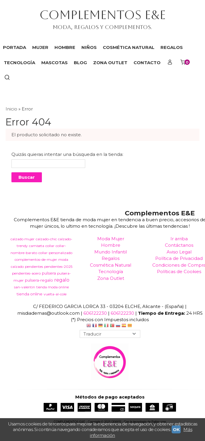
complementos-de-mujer (36, 259)
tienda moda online (52, 287)
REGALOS (171, 47)
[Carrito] (184, 62)
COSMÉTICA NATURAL (128, 47)
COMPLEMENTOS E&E (103, 15)
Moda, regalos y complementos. (102, 27)
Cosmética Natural (110, 265)
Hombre (110, 245)
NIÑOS (89, 47)
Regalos (110, 258)
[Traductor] (110, 334)
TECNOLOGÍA (19, 62)
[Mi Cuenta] (170, 62)
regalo (61, 280)
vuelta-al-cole (55, 294)
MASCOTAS (54, 62)
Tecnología (110, 271)
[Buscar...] (7, 78)
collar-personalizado (55, 253)
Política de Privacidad (179, 258)
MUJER (40, 47)
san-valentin (24, 287)
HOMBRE (64, 47)
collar (49, 246)
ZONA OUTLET (110, 62)
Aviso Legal (179, 252)
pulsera (49, 273)
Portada (14, 47)
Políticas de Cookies (179, 271)
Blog (80, 62)
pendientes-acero (26, 273)
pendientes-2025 (58, 266)
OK (176, 429)
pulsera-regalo (39, 280)
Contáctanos (179, 245)
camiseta (36, 246)
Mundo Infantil (110, 252)
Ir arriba (179, 238)
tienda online (29, 294)
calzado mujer (23, 239)
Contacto (147, 62)
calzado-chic (46, 239)
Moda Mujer (110, 238)
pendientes (34, 266)
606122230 (95, 313)
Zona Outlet (110, 278)
